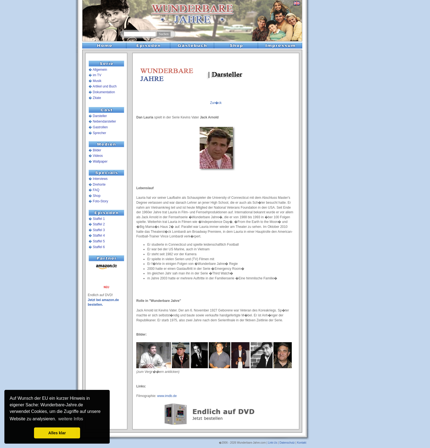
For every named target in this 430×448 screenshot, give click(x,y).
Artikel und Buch (105, 86)
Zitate (97, 98)
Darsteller (100, 116)
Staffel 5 (99, 241)
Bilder (97, 150)
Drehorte (99, 184)
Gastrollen (100, 127)
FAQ (96, 190)
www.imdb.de (167, 396)
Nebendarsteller (104, 121)
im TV (97, 75)
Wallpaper (100, 161)
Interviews (100, 179)
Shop (96, 196)
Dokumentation (104, 92)
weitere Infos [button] (70, 418)
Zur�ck (216, 103)
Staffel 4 (99, 235)
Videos (98, 156)
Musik (97, 81)
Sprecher (99, 133)
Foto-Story (100, 201)
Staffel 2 (99, 224)
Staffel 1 (99, 219)
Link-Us (272, 442)
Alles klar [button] (57, 433)
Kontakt (301, 442)
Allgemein (100, 70)
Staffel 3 (99, 230)
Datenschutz (287, 442)
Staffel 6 (99, 247)
